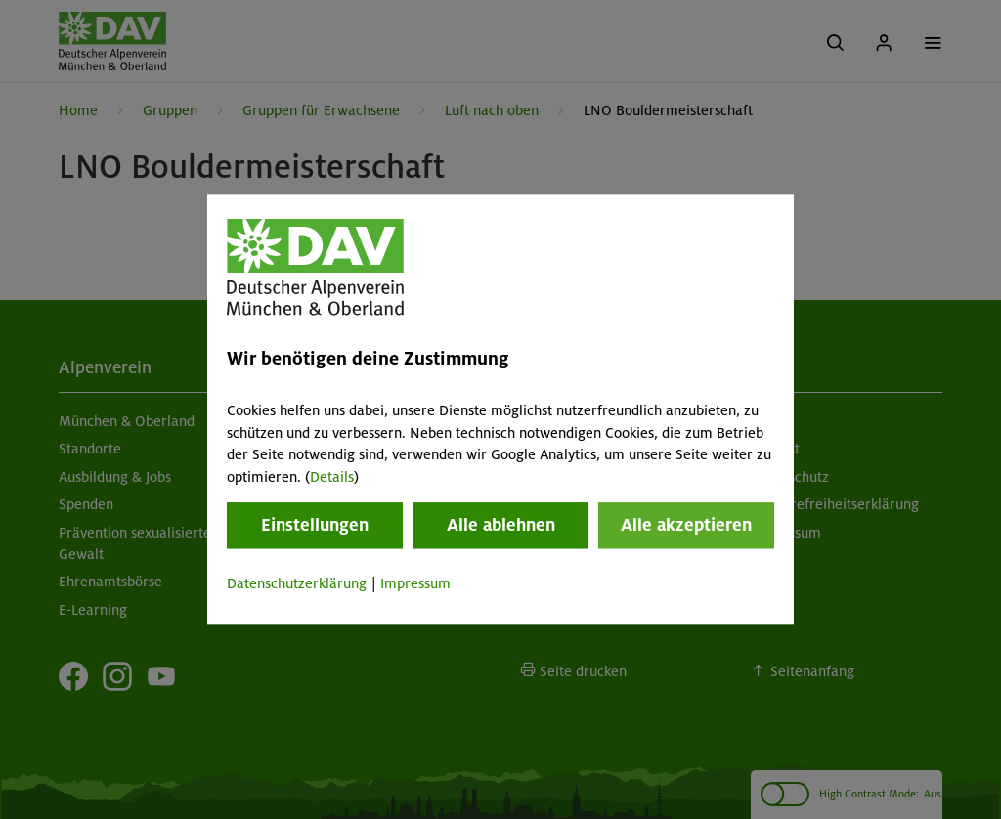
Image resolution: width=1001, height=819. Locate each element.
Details (332, 477)
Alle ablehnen (501, 525)
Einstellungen (315, 525)
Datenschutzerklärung (297, 583)
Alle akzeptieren (686, 525)
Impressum (415, 583)
